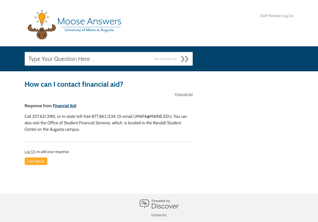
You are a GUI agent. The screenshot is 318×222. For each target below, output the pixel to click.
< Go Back (36, 161)
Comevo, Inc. (159, 214)
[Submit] (186, 57)
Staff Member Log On (277, 15)
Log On (30, 151)
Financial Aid (184, 94)
